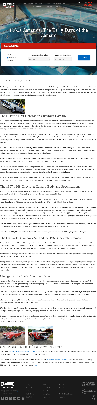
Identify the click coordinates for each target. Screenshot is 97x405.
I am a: (8, 55)
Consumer (12, 57)
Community (49, 6)
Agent (11, 60)
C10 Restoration (36, 6)
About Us (62, 397)
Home (2, 81)
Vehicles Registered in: (39, 55)
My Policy (38, 4)
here (35, 365)
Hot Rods (29, 397)
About (58, 6)
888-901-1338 (87, 3)
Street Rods (46, 388)
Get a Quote (28, 4)
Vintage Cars (30, 391)
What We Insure (59, 4)
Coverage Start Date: (63, 55)
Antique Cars (30, 385)
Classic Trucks (30, 388)
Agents (47, 4)
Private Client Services (66, 394)
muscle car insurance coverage (58, 359)
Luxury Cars (46, 394)
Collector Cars (30, 394)
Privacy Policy (16, 392)
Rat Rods (45, 385)
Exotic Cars (46, 391)
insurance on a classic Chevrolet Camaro (23, 351)
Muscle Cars (46, 397)
